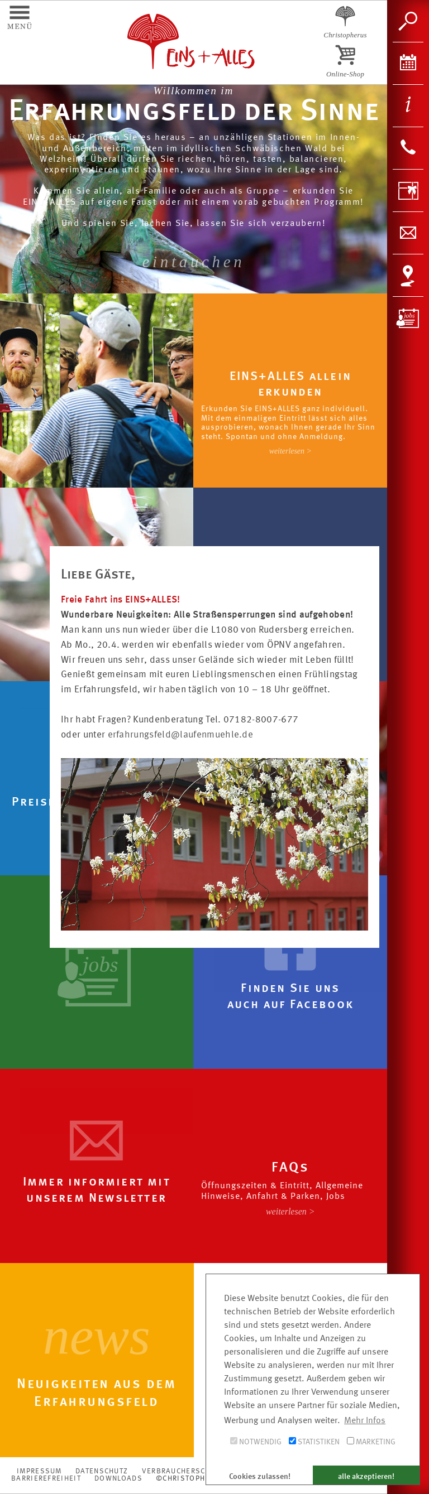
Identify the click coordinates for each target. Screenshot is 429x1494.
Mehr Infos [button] (364, 1420)
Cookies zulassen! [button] (259, 1477)
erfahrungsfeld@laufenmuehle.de (181, 735)
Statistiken (314, 1441)
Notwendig (256, 1441)
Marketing (371, 1441)
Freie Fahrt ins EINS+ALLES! (120, 600)
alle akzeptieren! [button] (366, 1477)
